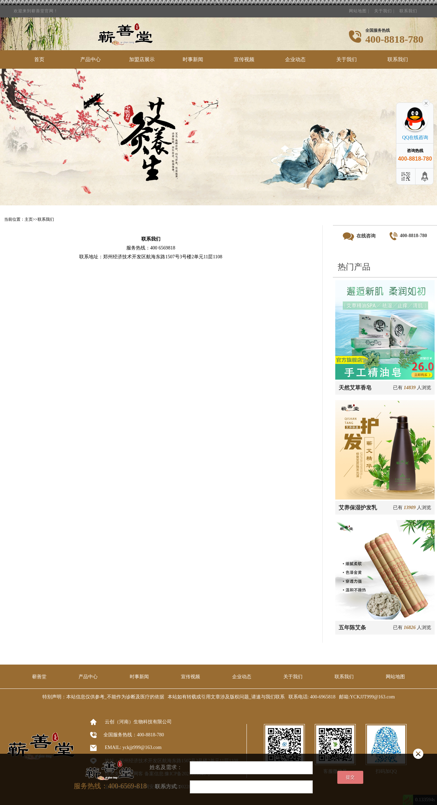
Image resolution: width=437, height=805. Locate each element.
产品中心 (90, 59)
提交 (350, 777)
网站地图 (395, 676)
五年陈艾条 (352, 627)
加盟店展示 (142, 59)
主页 (29, 219)
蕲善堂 (39, 676)
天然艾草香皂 (355, 388)
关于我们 (346, 59)
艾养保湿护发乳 (358, 507)
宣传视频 (244, 59)
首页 (39, 59)
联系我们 (397, 59)
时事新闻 (193, 59)
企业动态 (295, 59)
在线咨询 (359, 236)
